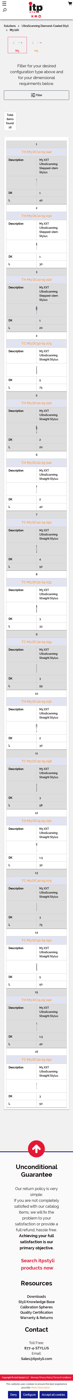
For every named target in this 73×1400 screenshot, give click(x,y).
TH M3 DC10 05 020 (37, 280)
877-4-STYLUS (36, 1348)
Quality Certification (36, 1312)
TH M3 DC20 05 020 (36, 403)
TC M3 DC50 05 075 (37, 343)
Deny (13, 1394)
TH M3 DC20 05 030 (36, 701)
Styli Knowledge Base (36, 1302)
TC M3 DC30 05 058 (37, 761)
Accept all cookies (53, 1394)
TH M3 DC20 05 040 (36, 463)
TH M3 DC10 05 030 (37, 216)
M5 (36, 50)
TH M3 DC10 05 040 (37, 152)
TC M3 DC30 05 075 (37, 881)
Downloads (36, 1296)
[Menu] (4, 3)
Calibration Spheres (36, 1307)
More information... (41, 1387)
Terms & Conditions (62, 1377)
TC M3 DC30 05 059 (37, 642)
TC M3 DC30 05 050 (37, 1060)
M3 (17, 50)
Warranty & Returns (36, 1318)
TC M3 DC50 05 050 (37, 940)
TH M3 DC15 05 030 (36, 821)
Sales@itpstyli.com (36, 1359)
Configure (29, 1394)
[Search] (4, 10)
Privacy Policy (46, 1377)
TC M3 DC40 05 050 (37, 522)
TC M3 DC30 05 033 (36, 582)
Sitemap (34, 1377)
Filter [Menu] (36, 94)
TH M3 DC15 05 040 (36, 1000)
